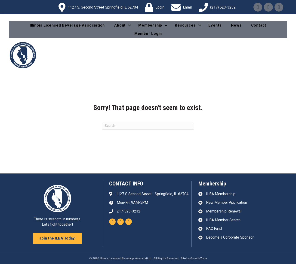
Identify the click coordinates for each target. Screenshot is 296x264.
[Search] (148, 126)
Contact (258, 25)
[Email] (180, 7)
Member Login (148, 33)
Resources (185, 25)
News (236, 25)
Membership (150, 25)
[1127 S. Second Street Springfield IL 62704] (97, 7)
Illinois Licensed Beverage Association (67, 25)
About (120, 25)
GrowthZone (198, 258)
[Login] (153, 7)
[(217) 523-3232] (216, 7)
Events (215, 25)
